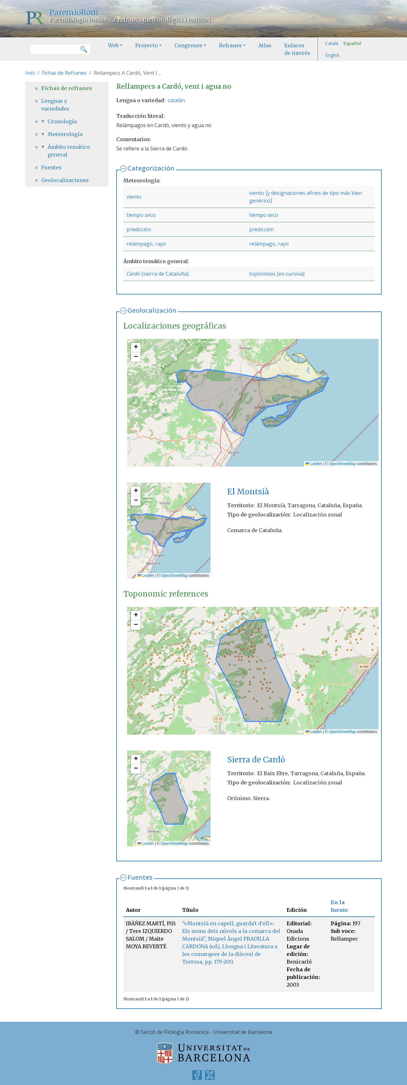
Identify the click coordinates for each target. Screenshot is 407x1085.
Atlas (265, 45)
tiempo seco (141, 214)
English (332, 55)
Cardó (133, 273)
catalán (176, 100)
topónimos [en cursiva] (276, 273)
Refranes (230, 45)
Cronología (62, 121)
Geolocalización (151, 310)
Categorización (150, 168)
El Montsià (248, 492)
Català (331, 43)
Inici (30, 72)
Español (352, 43)
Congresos (188, 45)
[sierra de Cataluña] (164, 273)
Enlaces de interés (297, 49)
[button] (136, 347)
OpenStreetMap (342, 464)
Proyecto (146, 45)
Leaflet (313, 464)
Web (113, 45)
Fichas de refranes (66, 88)
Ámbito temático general (69, 151)
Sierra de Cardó (256, 760)
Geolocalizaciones (65, 180)
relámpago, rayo (146, 243)
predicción (139, 229)
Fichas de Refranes (64, 72)
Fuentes (139, 877)
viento (134, 196)
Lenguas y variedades (55, 105)
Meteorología (65, 134)
